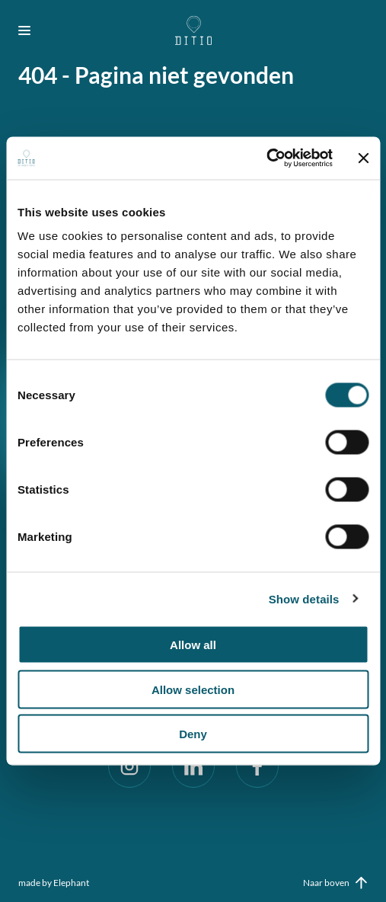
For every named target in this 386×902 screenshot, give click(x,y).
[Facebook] (257, 766)
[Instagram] (129, 766)
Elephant (71, 883)
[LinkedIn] (193, 766)
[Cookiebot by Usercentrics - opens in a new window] (266, 158)
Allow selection (193, 689)
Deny (193, 734)
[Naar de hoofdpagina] (192, 30)
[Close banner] (363, 157)
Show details (304, 598)
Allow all (193, 644)
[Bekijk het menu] (30, 30)
